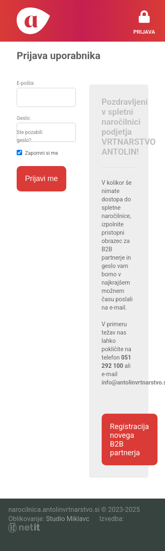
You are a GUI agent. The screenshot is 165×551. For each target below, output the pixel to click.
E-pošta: (26, 83)
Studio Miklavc (67, 519)
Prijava (144, 32)
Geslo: (23, 118)
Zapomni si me (41, 153)
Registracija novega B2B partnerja (129, 439)
